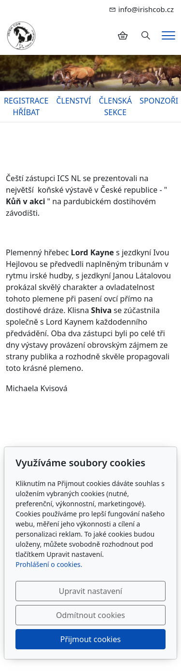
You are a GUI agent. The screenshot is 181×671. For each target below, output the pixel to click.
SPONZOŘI (158, 100)
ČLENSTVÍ (73, 100)
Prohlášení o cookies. (48, 564)
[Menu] (168, 35)
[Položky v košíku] (122, 35)
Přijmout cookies (90, 639)
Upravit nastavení (90, 591)
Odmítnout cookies (90, 615)
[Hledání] (146, 35)
